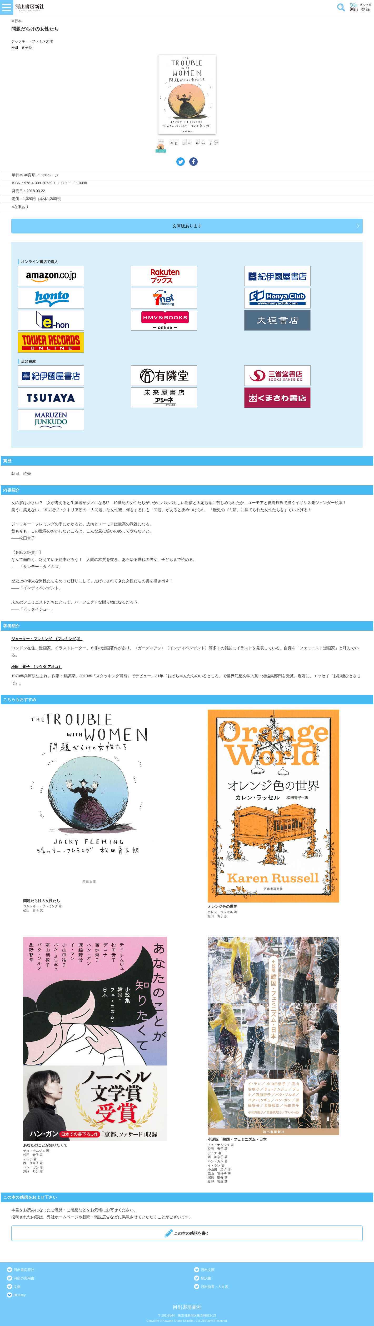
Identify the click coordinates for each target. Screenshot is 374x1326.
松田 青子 (19, 47)
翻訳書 (206, 1278)
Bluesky (20, 1295)
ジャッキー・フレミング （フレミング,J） (47, 639)
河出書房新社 (24, 1270)
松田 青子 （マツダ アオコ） (36, 667)
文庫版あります (187, 226)
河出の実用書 (24, 1278)
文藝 (17, 1287)
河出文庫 (208, 1270)
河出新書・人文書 (214, 1287)
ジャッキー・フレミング (30, 41)
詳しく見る (95, 814)
